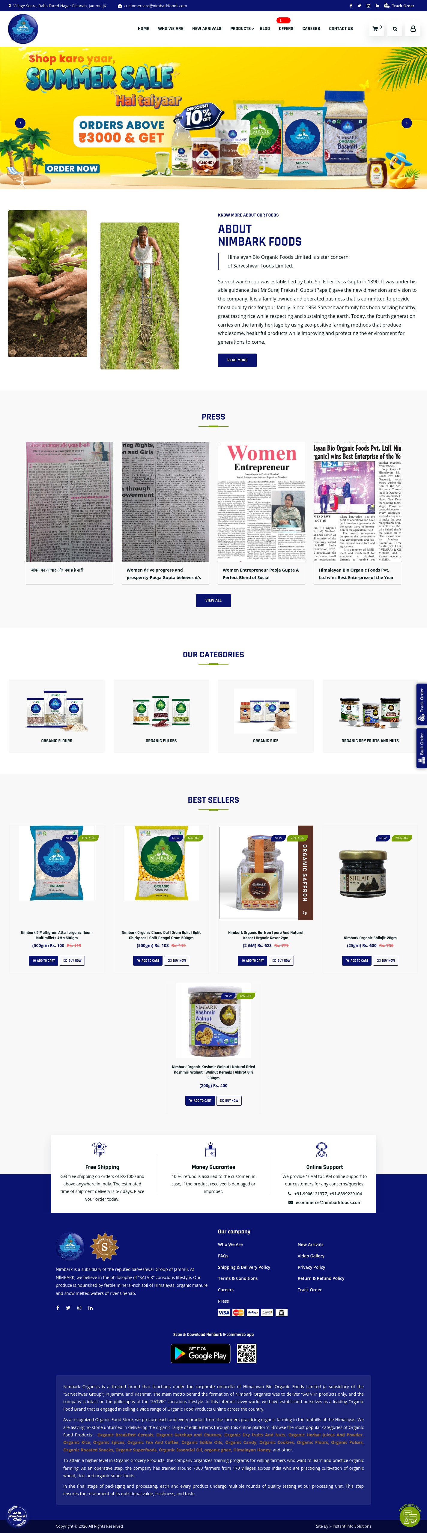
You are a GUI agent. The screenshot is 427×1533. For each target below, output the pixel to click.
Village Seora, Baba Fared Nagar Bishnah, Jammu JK (57, 5)
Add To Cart (43, 961)
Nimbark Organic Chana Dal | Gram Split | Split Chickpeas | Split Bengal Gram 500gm (161, 935)
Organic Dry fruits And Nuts (370, 741)
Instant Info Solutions (352, 1526)
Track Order (399, 5)
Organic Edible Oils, (203, 1442)
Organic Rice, (78, 1442)
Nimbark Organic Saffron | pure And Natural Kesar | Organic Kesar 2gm (265, 935)
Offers (286, 28)
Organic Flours (56, 741)
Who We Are (170, 28)
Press (223, 1301)
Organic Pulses (161, 741)
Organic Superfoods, (137, 1450)
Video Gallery (311, 1256)
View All (213, 600)
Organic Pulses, (347, 1442)
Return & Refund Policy (321, 1278)
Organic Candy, (242, 1442)
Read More (237, 360)
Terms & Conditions (238, 1278)
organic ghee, (218, 1450)
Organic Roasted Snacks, (89, 1450)
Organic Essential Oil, (181, 1450)
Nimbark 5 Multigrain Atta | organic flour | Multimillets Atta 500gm (57, 935)
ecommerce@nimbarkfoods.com (325, 1202)
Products (240, 28)
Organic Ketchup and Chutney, (190, 1435)
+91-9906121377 (307, 1194)
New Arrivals (206, 28)
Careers (311, 28)
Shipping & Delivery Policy (244, 1267)
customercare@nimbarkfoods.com (152, 5)
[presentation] (20, 123)
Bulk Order (421, 748)
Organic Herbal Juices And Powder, (326, 1435)
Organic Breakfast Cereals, (125, 1435)
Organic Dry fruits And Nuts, (256, 1435)
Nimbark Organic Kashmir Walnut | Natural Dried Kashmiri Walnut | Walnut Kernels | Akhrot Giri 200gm (213, 1072)
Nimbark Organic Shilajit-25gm (370, 938)
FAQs (223, 1256)
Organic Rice (266, 741)
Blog (265, 28)
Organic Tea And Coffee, (154, 1442)
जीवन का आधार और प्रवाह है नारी (57, 570)
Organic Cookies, (278, 1442)
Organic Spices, (110, 1442)
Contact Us (341, 28)
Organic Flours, (314, 1442)
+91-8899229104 (346, 1194)
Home (143, 28)
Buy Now (72, 961)
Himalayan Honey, (253, 1450)
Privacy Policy (311, 1267)
